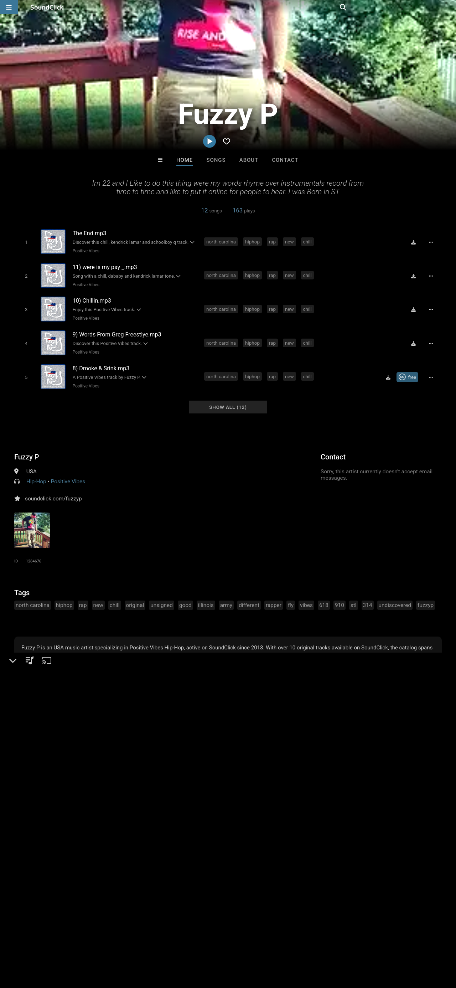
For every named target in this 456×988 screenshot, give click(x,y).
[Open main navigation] (9, 7)
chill (308, 241)
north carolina (222, 241)
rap (273, 241)
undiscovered (395, 598)
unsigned (161, 598)
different (249, 598)
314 (367, 598)
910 (339, 598)
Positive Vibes (84, 250)
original (135, 598)
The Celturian (316, 836)
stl (354, 598)
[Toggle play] (25, 242)
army (226, 598)
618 (323, 598)
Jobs (98, 945)
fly (291, 598)
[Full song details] (433, 242)
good (185, 598)
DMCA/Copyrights (132, 945)
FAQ (30, 945)
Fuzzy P (26, 450)
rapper (273, 598)
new (290, 241)
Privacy (170, 945)
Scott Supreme (199, 836)
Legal (192, 945)
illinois (206, 598)
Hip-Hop (36, 475)
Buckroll (140, 836)
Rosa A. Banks (257, 836)
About (248, 160)
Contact (285, 160)
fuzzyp (426, 598)
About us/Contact (63, 945)
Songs (216, 160)
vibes (306, 598)
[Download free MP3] (415, 242)
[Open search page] (449, 7)
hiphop (253, 241)
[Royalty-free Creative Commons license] (409, 372)
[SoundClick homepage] (47, 7)
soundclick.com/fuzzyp (53, 492)
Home (184, 160)
